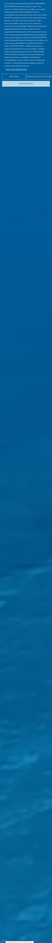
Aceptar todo (26, 84)
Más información (16, 69)
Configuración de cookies (38, 76)
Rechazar (14, 76)
